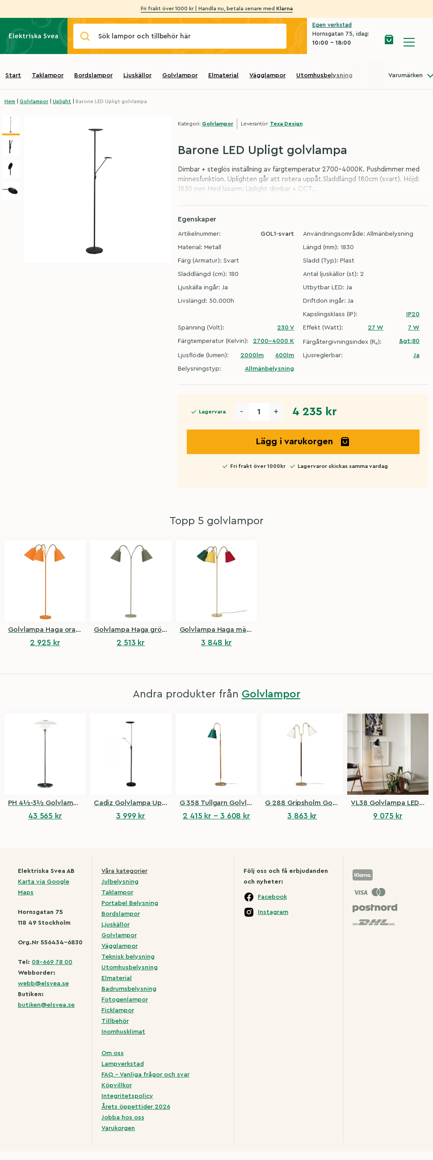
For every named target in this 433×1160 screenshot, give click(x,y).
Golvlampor (180, 75)
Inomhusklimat (123, 1032)
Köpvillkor (116, 1085)
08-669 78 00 (52, 962)
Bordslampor (93, 75)
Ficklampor (117, 1010)
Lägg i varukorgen (303, 441)
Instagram (273, 912)
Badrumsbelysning (128, 989)
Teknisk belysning (128, 957)
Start (13, 75)
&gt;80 (409, 341)
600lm (284, 355)
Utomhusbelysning (324, 75)
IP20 (413, 314)
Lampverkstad (122, 1064)
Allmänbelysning (269, 369)
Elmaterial (223, 75)
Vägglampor (267, 75)
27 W (375, 328)
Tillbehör (115, 1021)
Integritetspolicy (127, 1096)
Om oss (112, 1053)
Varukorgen (118, 1128)
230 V (285, 328)
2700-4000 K (273, 341)
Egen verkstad (332, 25)
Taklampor (47, 75)
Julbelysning (120, 882)
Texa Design (286, 123)
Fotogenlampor (124, 1000)
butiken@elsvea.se (46, 1005)
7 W (414, 328)
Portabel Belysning (129, 903)
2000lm (252, 355)
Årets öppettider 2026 (135, 1107)
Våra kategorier (124, 871)
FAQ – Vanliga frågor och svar (145, 1075)
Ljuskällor (137, 75)
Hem (9, 101)
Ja (416, 355)
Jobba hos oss (122, 1117)
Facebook (272, 897)
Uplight (62, 101)
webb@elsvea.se (43, 984)
